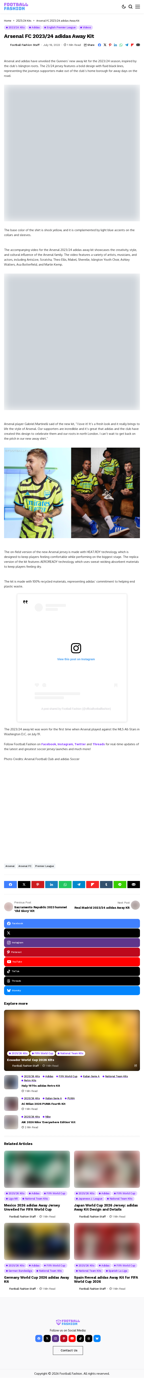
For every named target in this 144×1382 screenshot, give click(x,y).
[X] (72, 933)
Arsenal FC (24, 866)
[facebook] (72, 923)
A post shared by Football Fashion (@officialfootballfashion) (76, 708)
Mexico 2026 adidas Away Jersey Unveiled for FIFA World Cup (32, 1207)
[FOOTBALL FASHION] (16, 6)
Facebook (48, 744)
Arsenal (10, 866)
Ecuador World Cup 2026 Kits (30, 1060)
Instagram (65, 744)
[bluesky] (72, 990)
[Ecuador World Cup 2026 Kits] (72, 1040)
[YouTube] (72, 961)
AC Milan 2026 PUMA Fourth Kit (43, 1103)
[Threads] (72, 981)
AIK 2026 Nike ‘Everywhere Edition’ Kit (48, 1122)
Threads (98, 744)
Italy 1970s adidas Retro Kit (40, 1085)
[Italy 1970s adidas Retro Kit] (11, 1082)
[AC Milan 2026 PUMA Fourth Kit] (11, 1104)
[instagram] (72, 942)
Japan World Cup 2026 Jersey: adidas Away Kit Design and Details (106, 1207)
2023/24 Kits (23, 20)
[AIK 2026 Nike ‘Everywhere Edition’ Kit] (11, 1122)
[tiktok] (72, 971)
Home (7, 20)
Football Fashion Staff (25, 44)
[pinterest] (72, 952)
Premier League (44, 866)
